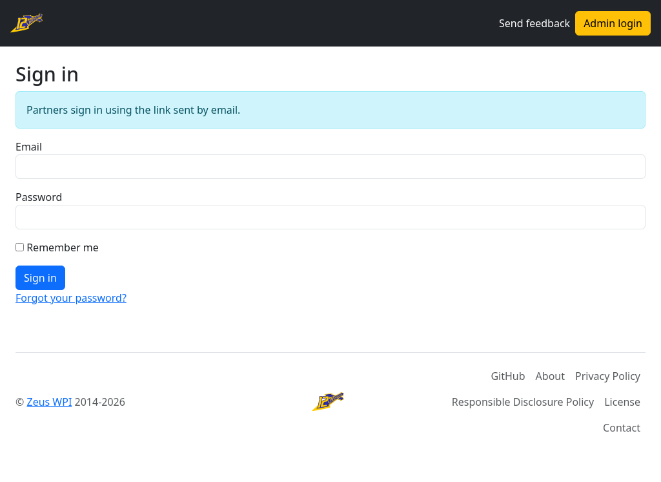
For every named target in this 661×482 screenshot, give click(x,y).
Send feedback (534, 23)
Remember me (62, 247)
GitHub (508, 376)
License (622, 402)
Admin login (613, 23)
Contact (621, 428)
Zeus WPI (49, 402)
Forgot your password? (71, 298)
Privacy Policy (607, 376)
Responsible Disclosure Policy (523, 402)
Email (28, 147)
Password (38, 197)
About (550, 376)
